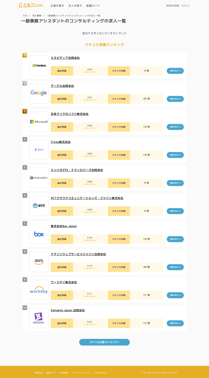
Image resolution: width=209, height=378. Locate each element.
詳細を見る (174, 70)
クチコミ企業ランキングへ (104, 340)
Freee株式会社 (61, 141)
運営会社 (39, 371)
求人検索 (36, 15)
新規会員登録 (172, 5)
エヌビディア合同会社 (66, 57)
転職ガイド (93, 5)
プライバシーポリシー (81, 371)
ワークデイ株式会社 (64, 282)
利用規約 (64, 371)
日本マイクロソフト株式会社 (70, 113)
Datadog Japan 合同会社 (69, 310)
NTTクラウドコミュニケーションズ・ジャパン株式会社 (89, 198)
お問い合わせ (101, 371)
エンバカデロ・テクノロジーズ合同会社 (78, 169)
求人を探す (75, 5)
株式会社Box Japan (65, 226)
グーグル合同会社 (63, 85)
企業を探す (57, 5)
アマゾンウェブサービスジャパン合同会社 (79, 254)
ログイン (185, 5)
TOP (25, 15)
